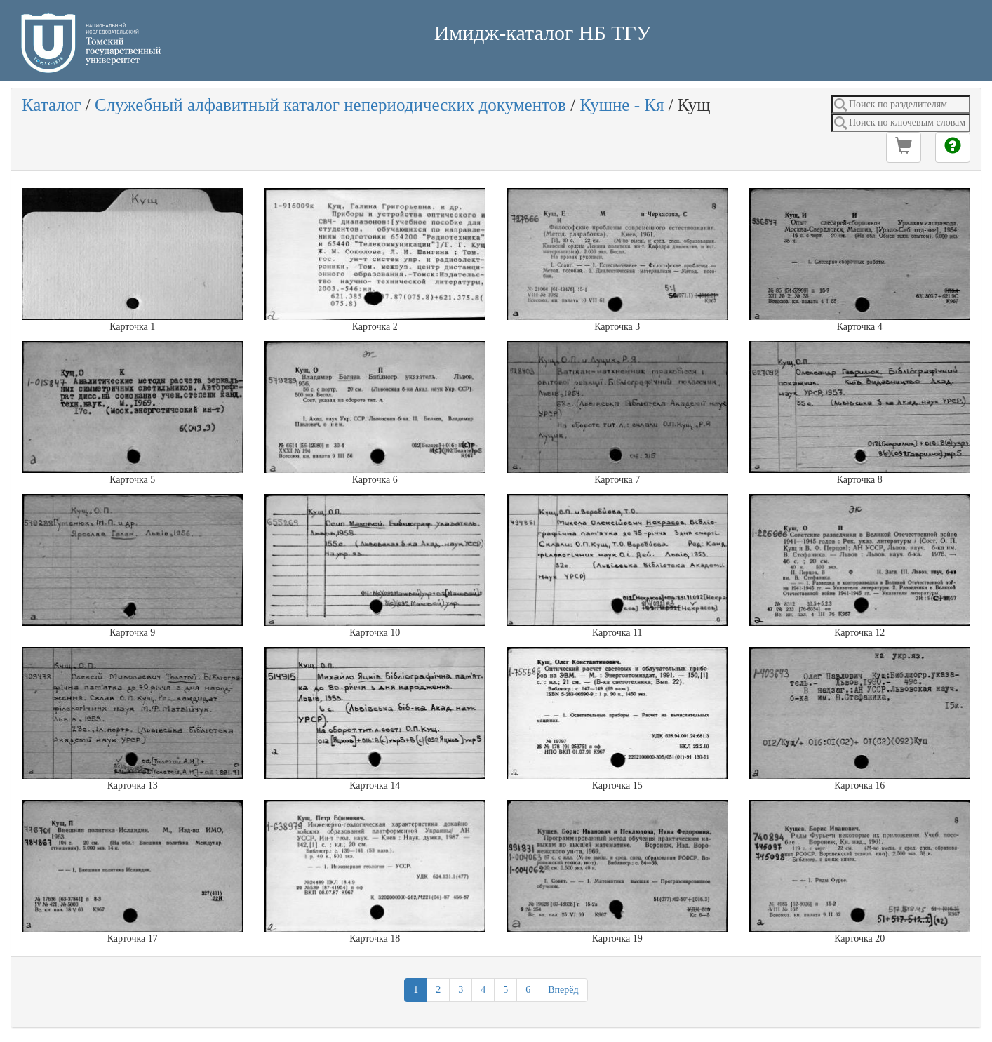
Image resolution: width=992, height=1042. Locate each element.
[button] (903, 147)
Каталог (51, 104)
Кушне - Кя (621, 104)
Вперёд (563, 989)
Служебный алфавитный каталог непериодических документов (330, 104)
